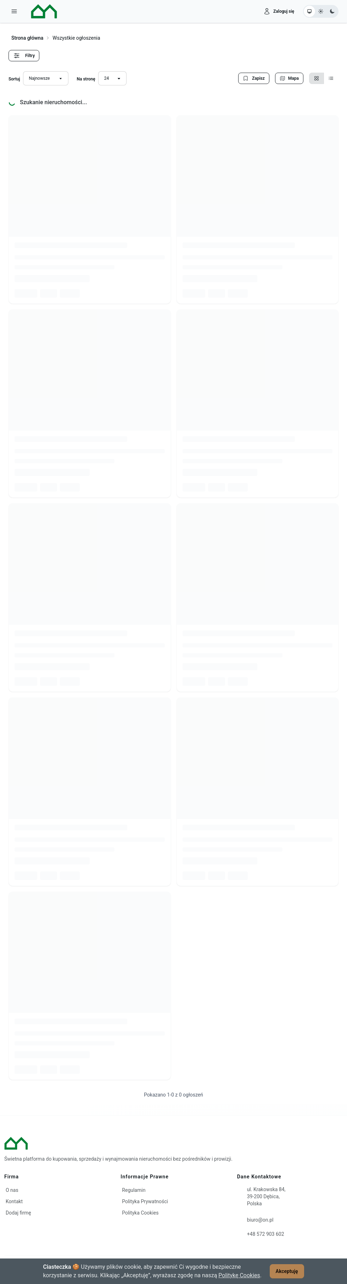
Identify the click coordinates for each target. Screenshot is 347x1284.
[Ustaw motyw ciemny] (332, 11)
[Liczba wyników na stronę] (112, 78)
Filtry (24, 55)
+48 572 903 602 (265, 1234)
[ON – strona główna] (38, 11)
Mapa (289, 78)
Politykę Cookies (239, 1275)
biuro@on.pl (260, 1220)
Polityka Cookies (140, 1213)
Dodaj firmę (18, 1213)
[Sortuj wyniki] (45, 78)
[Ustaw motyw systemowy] (309, 11)
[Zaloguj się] (279, 11)
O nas (12, 1190)
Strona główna (27, 38)
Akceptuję (287, 1271)
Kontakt (14, 1201)
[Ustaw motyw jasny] (320, 11)
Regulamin (133, 1190)
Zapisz (254, 78)
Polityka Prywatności (145, 1201)
